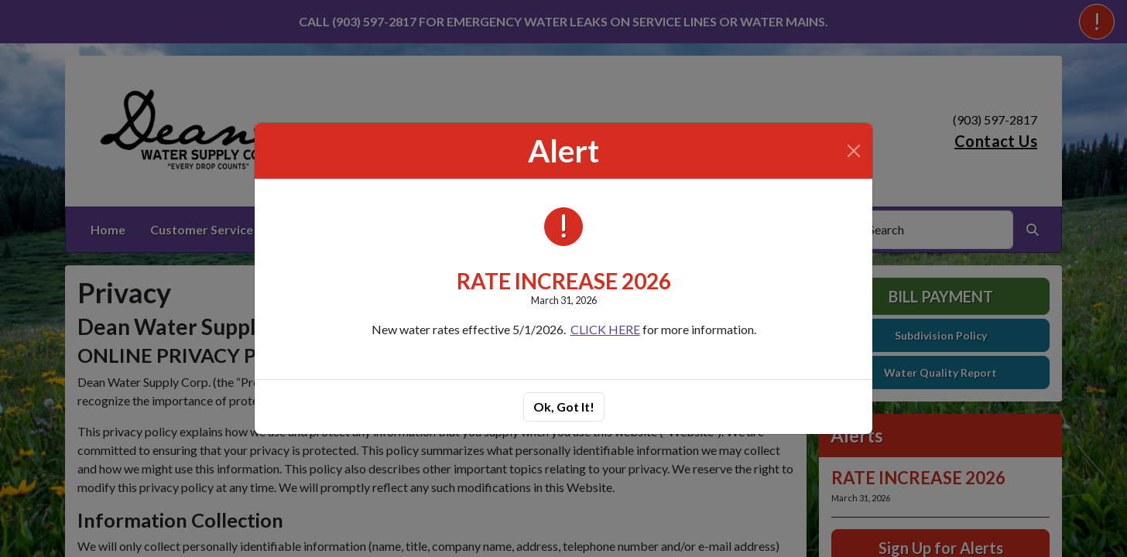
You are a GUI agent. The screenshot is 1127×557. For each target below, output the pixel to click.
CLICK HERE (605, 329)
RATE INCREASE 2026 (564, 281)
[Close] (853, 150)
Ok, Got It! (563, 406)
